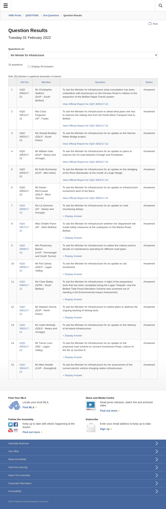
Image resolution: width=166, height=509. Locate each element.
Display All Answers (42, 66)
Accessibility (14, 491)
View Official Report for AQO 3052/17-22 (85, 143)
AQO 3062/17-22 (24, 328)
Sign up (105, 428)
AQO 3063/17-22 (24, 347)
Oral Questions (51, 15)
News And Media (17, 459)
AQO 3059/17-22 (24, 267)
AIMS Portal (14, 15)
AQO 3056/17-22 (24, 209)
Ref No (24, 82)
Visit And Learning (17, 467)
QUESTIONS (32, 15)
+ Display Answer (72, 216)
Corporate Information (19, 483)
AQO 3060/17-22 (24, 285)
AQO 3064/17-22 (24, 368)
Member (46, 82)
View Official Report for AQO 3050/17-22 (85, 104)
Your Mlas (13, 451)
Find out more (108, 410)
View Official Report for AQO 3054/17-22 (85, 180)
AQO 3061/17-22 (24, 310)
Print (155, 24)
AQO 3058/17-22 (24, 249)
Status (149, 82)
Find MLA (28, 407)
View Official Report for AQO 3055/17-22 (85, 198)
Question (100, 82)
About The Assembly (19, 475)
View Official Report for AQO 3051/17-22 (85, 125)
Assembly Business (18, 443)
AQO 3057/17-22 (24, 227)
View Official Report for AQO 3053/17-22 (85, 161)
